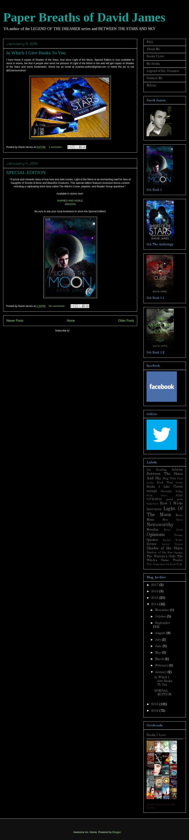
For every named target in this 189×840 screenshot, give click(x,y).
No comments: (57, 306)
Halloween (152, 504)
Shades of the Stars (165, 548)
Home (71, 320)
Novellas (152, 529)
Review (152, 544)
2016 (155, 591)
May (158, 652)
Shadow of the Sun (159, 552)
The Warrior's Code (161, 556)
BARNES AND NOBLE (70, 200)
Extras (151, 85)
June (159, 646)
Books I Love (155, 56)
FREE (179, 495)
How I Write (171, 503)
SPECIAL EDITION (26, 172)
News (179, 520)
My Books (153, 63)
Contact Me (155, 78)
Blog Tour (169, 478)
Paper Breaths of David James (84, 17)
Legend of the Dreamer (163, 71)
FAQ (150, 42)
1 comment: (56, 147)
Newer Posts (14, 320)
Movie (179, 515)
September (162, 623)
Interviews (154, 509)
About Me (153, 49)
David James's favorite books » (161, 806)
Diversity (166, 491)
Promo (178, 535)
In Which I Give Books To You (36, 52)
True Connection (156, 564)
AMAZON (70, 204)
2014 (155, 604)
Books (179, 482)
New (165, 519)
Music (150, 519)
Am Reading (157, 469)
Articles (177, 469)
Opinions (156, 534)
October (161, 616)
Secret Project (172, 544)
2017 (155, 585)
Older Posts (126, 320)
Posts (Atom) (78, 330)
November (162, 610)
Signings (178, 552)
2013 (155, 704)
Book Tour (165, 482)
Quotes (152, 540)
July (158, 639)
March (160, 659)
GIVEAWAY (154, 499)
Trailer (178, 560)
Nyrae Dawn (173, 530)
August (160, 633)
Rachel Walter (173, 540)
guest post (174, 499)
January (161, 672)
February (162, 665)
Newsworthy (160, 524)
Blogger (116, 832)
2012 (155, 710)
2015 (155, 598)
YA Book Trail (173, 564)
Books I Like (158, 486)
